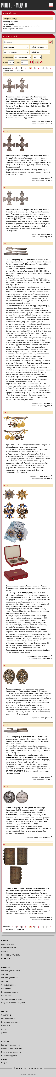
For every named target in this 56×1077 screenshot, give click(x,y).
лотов (8, 62)
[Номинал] (16, 52)
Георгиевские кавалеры (11, 1052)
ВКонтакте (5, 958)
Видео (4, 1063)
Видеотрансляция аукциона (13, 1003)
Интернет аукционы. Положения (9, 994)
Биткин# (38, 106)
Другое (4, 1033)
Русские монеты (8, 1018)
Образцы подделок (9, 1056)
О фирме (5, 941)
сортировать (22, 57)
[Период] (16, 47)
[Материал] (39, 47)
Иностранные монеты (10, 1022)
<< (12, 68)
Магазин (4, 1011)
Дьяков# (22, 106)
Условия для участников (11, 999)
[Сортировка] (37, 57)
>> (50, 68)
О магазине (6, 1015)
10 (42, 68)
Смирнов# (32, 104)
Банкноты (5, 1026)
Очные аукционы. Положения (8, 986)
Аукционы (5, 967)
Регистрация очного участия (10, 979)
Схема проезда (7, 944)
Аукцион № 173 (10, 18)
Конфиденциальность (10, 955)
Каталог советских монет (12, 1048)
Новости (5, 951)
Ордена (4, 1029)
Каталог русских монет (10, 1045)
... (45, 68)
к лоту (22, 62)
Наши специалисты (9, 948)
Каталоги (5, 1041)
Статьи (4, 1059)
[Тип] (40, 52)
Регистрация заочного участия (10, 972)
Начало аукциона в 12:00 (22, 25)
